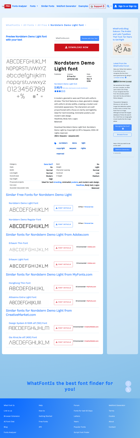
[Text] (66, 38)
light (83, 143)
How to (42, 411)
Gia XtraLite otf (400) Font (23, 337)
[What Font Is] (3, 6)
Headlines (80, 185)
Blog (6, 427)
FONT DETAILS (63, 208)
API (40, 427)
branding (57, 182)
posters (74, 182)
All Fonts (28, 25)
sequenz (72, 148)
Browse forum (122, 134)
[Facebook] (128, 384)
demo (74, 143)
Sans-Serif (48, 164)
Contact (112, 427)
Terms (111, 411)
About (111, 422)
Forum (76, 405)
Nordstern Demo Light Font (23, 203)
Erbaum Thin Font (18, 243)
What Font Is (9, 405)
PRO (8, 6)
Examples (83, 6)
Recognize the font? (122, 128)
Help (41, 405)
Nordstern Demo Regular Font (25, 220)
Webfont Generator (66, 6)
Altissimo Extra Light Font (22, 297)
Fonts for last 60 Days (83, 411)
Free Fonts (43, 422)
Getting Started (45, 416)
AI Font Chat (9, 422)
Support (97, 6)
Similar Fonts (47, 6)
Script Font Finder (81, 432)
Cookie (112, 416)
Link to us (8, 411)
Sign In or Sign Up (125, 6)
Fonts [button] (33, 6)
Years (76, 422)
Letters (77, 416)
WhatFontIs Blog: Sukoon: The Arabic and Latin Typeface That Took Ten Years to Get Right (122, 34)
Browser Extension (12, 416)
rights (83, 148)
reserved (60, 154)
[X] (128, 389)
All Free (42, 25)
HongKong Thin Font (20, 283)
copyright (60, 148)
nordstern (63, 143)
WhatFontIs (13, 25)
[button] (109, 6)
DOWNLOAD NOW (76, 47)
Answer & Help (120, 77)
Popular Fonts (80, 427)
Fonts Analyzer (19, 6)
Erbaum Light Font (18, 259)
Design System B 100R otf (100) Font (28, 323)
